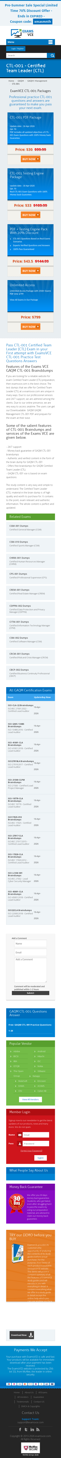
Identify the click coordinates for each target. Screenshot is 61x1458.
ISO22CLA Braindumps (20, 910)
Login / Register (18, 48)
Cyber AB (42, 1090)
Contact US (39, 1401)
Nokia (40, 1066)
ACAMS (41, 1085)
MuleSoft (22, 1080)
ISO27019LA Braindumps (21, 761)
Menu (11, 42)
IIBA (15, 1061)
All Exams (42, 1392)
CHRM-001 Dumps (19, 557)
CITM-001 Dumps (19, 621)
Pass (11, 1143)
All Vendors (22, 1397)
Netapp (36, 1076)
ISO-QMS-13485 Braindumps (16, 725)
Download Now (22, 1335)
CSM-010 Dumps (18, 541)
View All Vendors (30, 1099)
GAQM (21, 80)
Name (12, 1134)
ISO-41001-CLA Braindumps (15, 743)
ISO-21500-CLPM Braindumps (16, 781)
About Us (29, 1392)
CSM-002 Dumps (18, 637)
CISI (20, 1090)
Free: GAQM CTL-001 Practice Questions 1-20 (30, 1027)
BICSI (16, 1056)
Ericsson (42, 1080)
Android (41, 1051)
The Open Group (18, 1073)
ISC (39, 1061)
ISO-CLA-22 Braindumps (20, 705)
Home (11, 80)
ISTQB (17, 1066)
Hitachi (41, 1056)
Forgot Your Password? (31, 1150)
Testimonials (23, 1401)
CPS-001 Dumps (18, 573)
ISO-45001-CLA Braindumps (15, 893)
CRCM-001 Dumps (19, 653)
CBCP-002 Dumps (19, 669)
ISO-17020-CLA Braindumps (15, 855)
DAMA (21, 1085)
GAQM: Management (37, 80)
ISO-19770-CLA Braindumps (15, 799)
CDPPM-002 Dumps (20, 605)
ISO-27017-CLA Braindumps (15, 837)
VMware (41, 1071)
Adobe (17, 1051)
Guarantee (38, 1397)
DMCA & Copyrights (30, 1406)
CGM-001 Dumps (18, 525)
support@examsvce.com (30, 1422)
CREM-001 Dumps (19, 589)
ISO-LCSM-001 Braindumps (15, 874)
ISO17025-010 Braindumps (15, 818)
